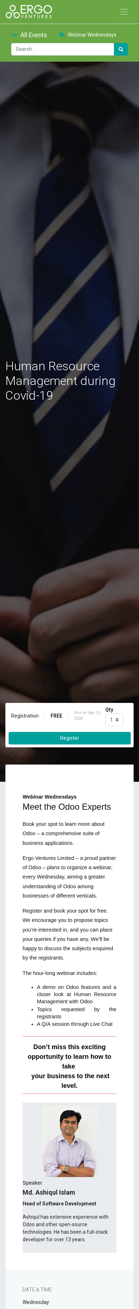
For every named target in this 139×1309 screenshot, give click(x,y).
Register (69, 738)
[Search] (121, 49)
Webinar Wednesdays (87, 35)
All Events (29, 35)
